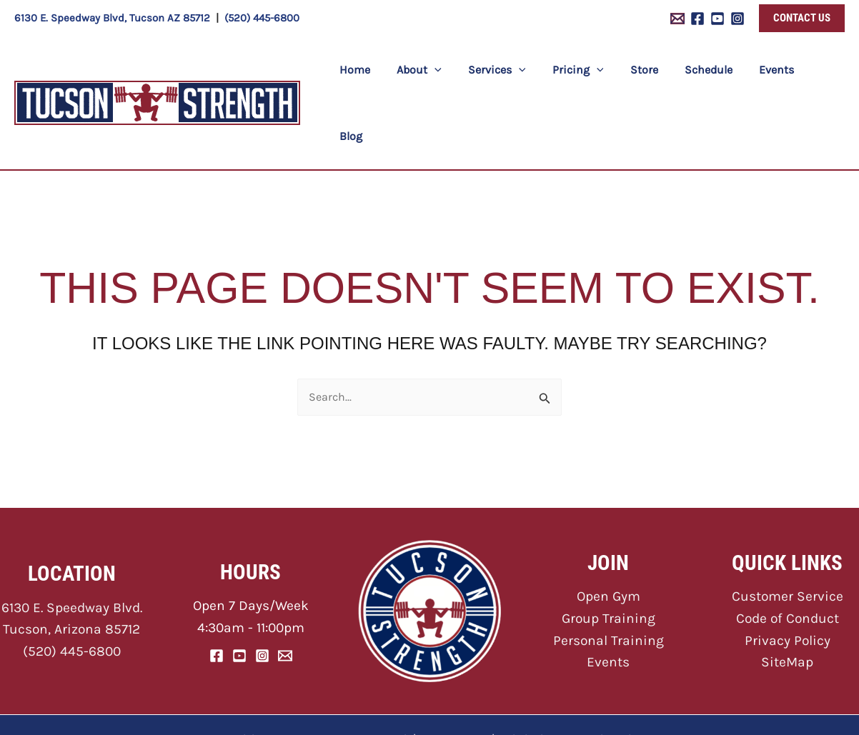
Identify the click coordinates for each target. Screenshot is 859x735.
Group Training (608, 552)
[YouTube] (717, 18)
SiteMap (787, 596)
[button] (802, 18)
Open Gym (608, 530)
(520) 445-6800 (261, 17)
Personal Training (608, 574)
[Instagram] (737, 18)
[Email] (285, 590)
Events (608, 596)
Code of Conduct (787, 552)
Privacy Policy (787, 574)
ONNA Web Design (599, 672)
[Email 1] (677, 18)
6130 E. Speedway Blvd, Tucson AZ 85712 (112, 17)
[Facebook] (697, 18)
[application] (447, 70)
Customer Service (787, 530)
